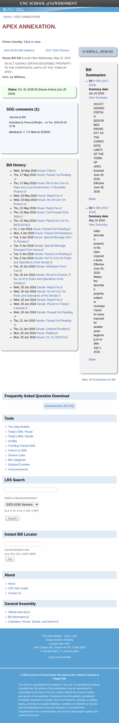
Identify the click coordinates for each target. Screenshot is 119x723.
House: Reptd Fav (50, 195)
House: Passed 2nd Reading (52, 229)
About (11, 583)
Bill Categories (17, 460)
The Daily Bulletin (18, 426)
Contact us (14, 593)
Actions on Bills (17, 450)
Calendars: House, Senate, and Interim (33, 621)
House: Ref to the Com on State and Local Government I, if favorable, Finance (41, 187)
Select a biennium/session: (21, 498)
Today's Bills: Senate (20, 436)
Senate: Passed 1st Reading (53, 254)
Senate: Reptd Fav (50, 287)
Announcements (18, 469)
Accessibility (64, 657)
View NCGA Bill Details (19, 50)
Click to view (32, 41)
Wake (92, 199)
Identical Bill (18, 117)
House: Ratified (47, 333)
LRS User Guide (18, 588)
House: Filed (47, 170)
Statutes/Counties (19, 464)
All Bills (12, 441)
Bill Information (18, 617)
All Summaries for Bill (102, 379)
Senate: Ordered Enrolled (53, 329)
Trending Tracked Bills (21, 445)
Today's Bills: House (20, 431)
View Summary (98, 97)
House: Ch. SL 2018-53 (52, 337)
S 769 (26, 132)
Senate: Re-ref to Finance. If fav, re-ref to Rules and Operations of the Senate (42, 279)
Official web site (19, 612)
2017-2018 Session (57, 50)
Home (7, 17)
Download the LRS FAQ (59, 406)
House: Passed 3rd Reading (53, 233)
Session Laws (16, 455)
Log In (51, 657)
